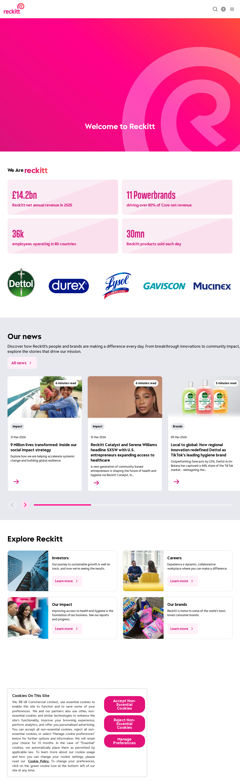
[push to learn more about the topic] (67, 581)
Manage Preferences (124, 741)
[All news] (22, 363)
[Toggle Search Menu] (215, 9)
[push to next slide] (25, 504)
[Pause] (233, 142)
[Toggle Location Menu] (223, 9)
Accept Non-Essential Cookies (124, 704)
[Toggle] (232, 9)
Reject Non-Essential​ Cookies (124, 724)
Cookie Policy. (38, 761)
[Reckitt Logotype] (14, 9)
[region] (77, 733)
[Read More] (45, 433)
